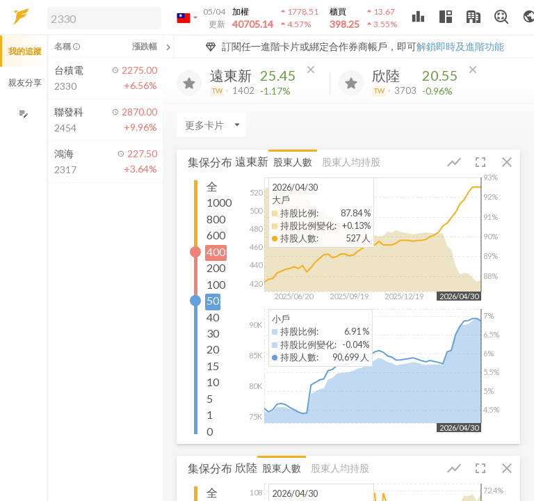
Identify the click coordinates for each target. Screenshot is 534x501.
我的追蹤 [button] (25, 51)
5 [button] (210, 398)
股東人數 (292, 162)
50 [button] (213, 300)
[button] (101, 17)
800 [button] (216, 218)
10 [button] (213, 381)
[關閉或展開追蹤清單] (168, 46)
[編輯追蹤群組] (23, 113)
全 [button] (212, 186)
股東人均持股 (351, 162)
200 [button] (216, 267)
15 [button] (213, 365)
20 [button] (213, 349)
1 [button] (210, 414)
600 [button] (216, 234)
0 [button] (210, 431)
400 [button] (216, 251)
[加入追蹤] (189, 82)
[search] (104, 18)
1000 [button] (219, 202)
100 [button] (216, 284)
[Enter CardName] (211, 124)
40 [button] (213, 317)
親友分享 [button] (25, 82)
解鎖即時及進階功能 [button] (460, 46)
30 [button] (213, 333)
